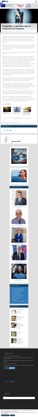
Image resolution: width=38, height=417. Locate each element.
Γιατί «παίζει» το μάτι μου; (20, 332)
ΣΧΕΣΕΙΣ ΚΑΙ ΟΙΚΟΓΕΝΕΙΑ (6, 31)
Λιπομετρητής (15, 299)
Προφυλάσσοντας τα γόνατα (19, 280)
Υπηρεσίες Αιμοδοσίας (16, 294)
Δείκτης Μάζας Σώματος (16, 297)
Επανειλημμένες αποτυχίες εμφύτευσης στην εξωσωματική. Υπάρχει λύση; (20, 341)
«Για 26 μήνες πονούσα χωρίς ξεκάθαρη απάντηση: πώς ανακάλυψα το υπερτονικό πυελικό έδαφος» (18, 361)
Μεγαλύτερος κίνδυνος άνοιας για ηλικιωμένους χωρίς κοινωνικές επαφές (26, 113)
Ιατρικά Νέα (19, 31)
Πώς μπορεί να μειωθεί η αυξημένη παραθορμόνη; (12, 355)
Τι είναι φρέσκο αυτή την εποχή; (18, 301)
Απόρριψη (12, 415)
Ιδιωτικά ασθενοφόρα (16, 292)
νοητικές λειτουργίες (11, 122)
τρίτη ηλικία (16, 122)
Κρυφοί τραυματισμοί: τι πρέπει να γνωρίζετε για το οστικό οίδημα (20, 325)
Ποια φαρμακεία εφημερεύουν (18, 290)
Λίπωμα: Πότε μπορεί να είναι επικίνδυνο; (19, 244)
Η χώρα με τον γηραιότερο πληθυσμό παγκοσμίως (17, 113)
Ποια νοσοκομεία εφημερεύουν (18, 288)
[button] (1, 4)
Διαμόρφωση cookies (5, 415)
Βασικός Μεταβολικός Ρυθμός (17, 295)
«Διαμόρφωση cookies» (8, 412)
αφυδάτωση (5, 122)
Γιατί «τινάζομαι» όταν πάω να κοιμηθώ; (20, 311)
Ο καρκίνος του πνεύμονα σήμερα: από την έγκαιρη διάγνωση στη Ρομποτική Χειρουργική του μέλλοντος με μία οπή (19, 358)
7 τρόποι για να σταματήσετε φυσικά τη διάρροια (20, 317)
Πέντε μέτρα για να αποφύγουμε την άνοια (6, 113)
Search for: (5, 396)
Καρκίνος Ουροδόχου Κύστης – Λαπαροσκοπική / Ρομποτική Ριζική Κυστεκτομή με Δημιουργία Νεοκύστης (19, 366)
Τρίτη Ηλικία (13, 31)
